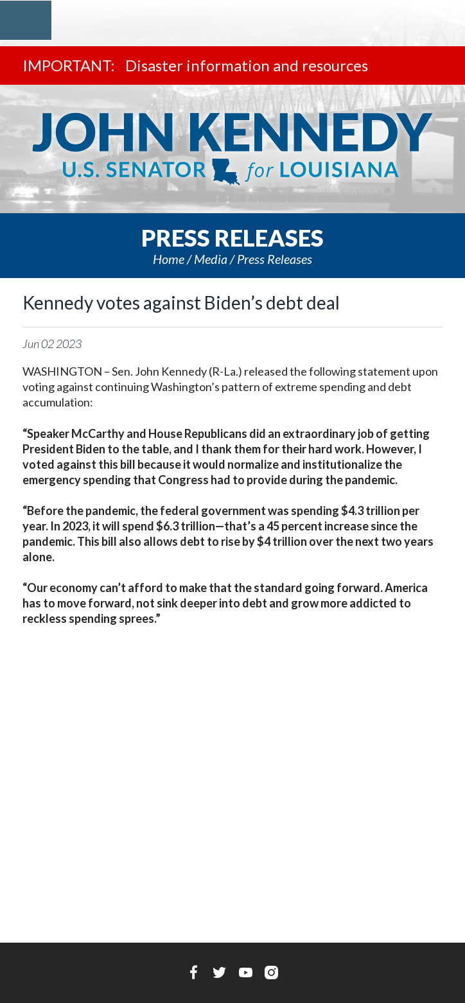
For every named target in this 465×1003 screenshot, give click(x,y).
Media (210, 258)
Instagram (271, 972)
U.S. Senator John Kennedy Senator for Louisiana (232, 149)
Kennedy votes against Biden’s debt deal (181, 302)
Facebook (193, 972)
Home (168, 258)
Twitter (219, 972)
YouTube (245, 972)
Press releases (274, 258)
